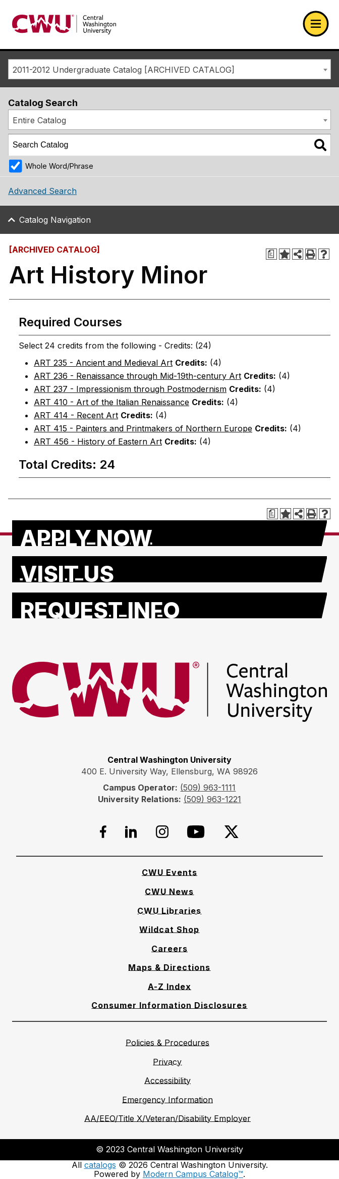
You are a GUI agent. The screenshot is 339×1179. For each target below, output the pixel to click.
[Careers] (169, 948)
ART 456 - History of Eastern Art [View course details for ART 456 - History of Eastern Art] (98, 441)
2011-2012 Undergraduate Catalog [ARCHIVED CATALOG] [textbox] (124, 70)
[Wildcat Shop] (169, 929)
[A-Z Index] (169, 986)
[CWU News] (169, 891)
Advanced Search (42, 191)
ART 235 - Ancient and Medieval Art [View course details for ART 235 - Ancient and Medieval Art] (103, 363)
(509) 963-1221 (212, 799)
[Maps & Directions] (169, 967)
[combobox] (169, 69)
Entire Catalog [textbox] (39, 120)
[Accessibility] (167, 1080)
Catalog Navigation (55, 220)
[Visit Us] (169, 569)
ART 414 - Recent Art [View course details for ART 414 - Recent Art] (76, 415)
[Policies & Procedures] (167, 1042)
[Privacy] (167, 1061)
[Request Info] (169, 606)
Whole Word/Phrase (59, 166)
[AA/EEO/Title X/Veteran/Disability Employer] (167, 1118)
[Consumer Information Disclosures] (169, 1005)
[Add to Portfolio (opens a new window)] (284, 254)
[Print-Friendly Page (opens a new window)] (310, 254)
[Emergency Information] (167, 1099)
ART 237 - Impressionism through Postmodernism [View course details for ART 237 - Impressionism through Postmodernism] (130, 389)
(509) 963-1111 (208, 787)
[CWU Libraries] (169, 910)
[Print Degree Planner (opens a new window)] (271, 254)
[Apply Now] (169, 533)
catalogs (100, 1165)
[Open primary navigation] (316, 24)
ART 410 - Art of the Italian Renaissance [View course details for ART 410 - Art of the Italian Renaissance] (111, 402)
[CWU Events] (169, 872)
